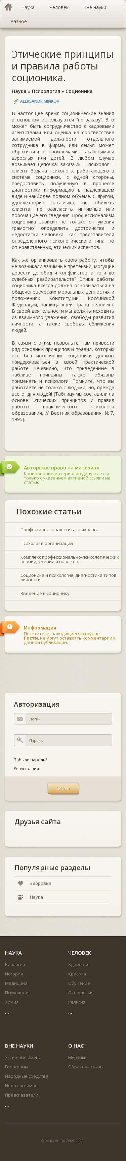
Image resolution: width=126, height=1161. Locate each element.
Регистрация (26, 768)
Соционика (79, 91)
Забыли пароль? (30, 760)
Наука (19, 91)
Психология (46, 91)
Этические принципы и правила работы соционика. (63, 65)
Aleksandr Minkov (39, 101)
